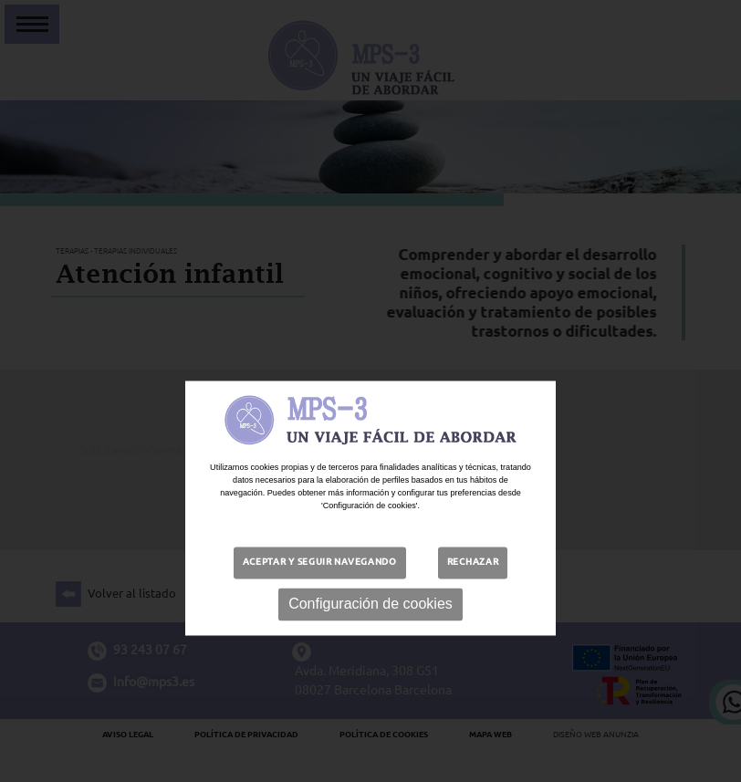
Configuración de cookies (370, 632)
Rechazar (473, 590)
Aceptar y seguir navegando (320, 590)
